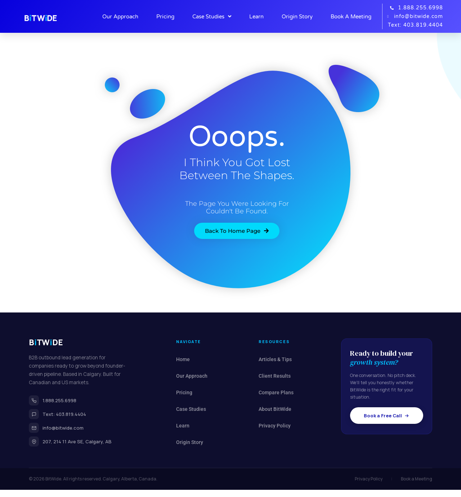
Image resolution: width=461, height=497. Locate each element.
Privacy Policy (275, 426)
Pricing (165, 16)
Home (183, 359)
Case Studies (211, 16)
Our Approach (120, 16)
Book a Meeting (416, 479)
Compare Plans (276, 392)
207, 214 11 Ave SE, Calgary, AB (70, 441)
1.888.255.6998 (52, 400)
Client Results (275, 376)
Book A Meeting (351, 16)
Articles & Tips (275, 359)
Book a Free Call (386, 415)
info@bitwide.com (56, 428)
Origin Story (297, 16)
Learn (256, 16)
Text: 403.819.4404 (57, 414)
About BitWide (275, 409)
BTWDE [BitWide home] (46, 342)
